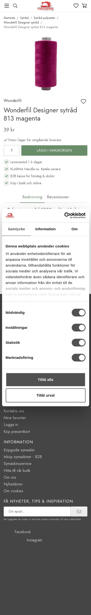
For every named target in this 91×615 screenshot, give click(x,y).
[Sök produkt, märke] (15, 6)
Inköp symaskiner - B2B (23, 457)
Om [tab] (75, 229)
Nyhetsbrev (13, 484)
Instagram (23, 540)
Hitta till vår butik (17, 470)
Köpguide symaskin (19, 450)
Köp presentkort (17, 431)
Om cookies (13, 491)
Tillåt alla (45, 379)
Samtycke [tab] (16, 229)
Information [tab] (45, 229)
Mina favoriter (15, 418)
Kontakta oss (14, 411)
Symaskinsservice (18, 463)
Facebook (17, 532)
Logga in (11, 424)
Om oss (10, 477)
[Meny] (6, 5)
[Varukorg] (84, 5)
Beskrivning (32, 197)
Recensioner (58, 197)
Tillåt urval (45, 395)
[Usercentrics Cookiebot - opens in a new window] (64, 215)
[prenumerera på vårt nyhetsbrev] (37, 511)
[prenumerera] (79, 511)
